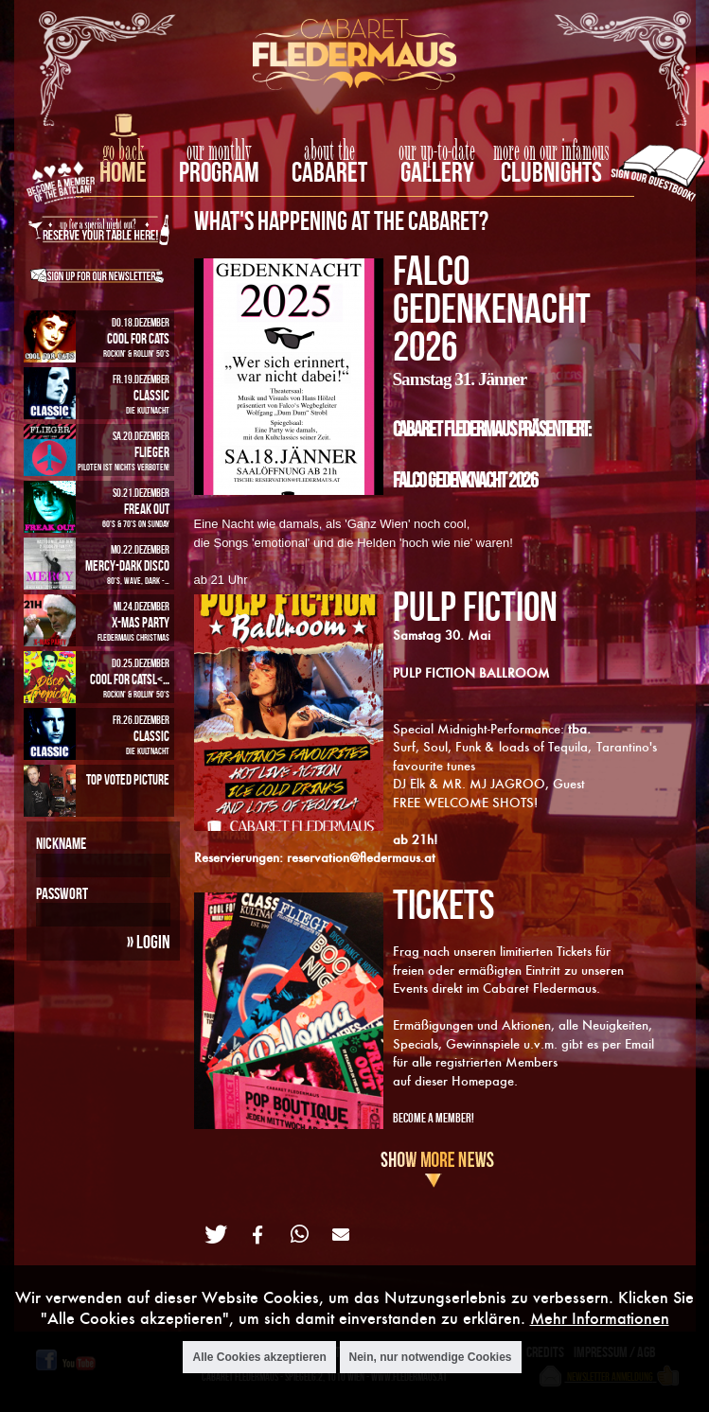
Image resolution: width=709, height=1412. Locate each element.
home (123, 171)
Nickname (61, 843)
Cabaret (329, 171)
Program (219, 171)
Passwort (62, 893)
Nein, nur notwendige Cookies (430, 1359)
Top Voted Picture (127, 779)
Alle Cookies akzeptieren (259, 1359)
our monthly (219, 151)
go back (123, 151)
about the (329, 151)
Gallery (436, 171)
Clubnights (551, 171)
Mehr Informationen (599, 1321)
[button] (216, 1234)
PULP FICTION (475, 605)
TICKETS (443, 904)
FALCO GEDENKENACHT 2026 (492, 307)
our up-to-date (437, 151)
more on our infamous (551, 151)
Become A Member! (433, 1117)
